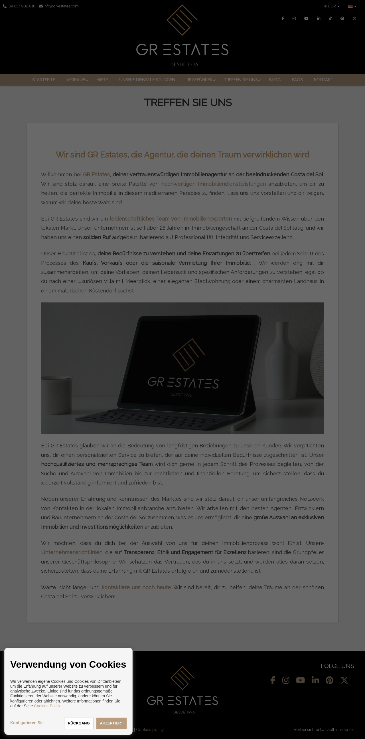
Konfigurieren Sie (27, 722)
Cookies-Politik (47, 706)
